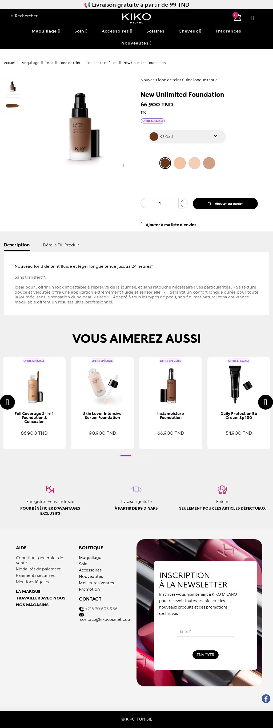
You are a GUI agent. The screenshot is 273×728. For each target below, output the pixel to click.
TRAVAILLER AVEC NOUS (40, 597)
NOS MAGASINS (32, 604)
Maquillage (90, 557)
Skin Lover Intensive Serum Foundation (102, 415)
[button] (126, 455)
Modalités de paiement (38, 568)
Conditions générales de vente (39, 560)
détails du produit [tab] (61, 244)
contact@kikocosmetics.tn (106, 619)
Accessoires (90, 569)
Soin (83, 563)
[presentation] (7, 402)
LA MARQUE (28, 591)
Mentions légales (32, 581)
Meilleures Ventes (96, 582)
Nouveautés (91, 576)
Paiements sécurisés (35, 575)
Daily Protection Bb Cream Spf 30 (238, 415)
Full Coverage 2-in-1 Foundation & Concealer (34, 417)
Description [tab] (17, 244)
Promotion (89, 589)
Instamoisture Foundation (170, 415)
